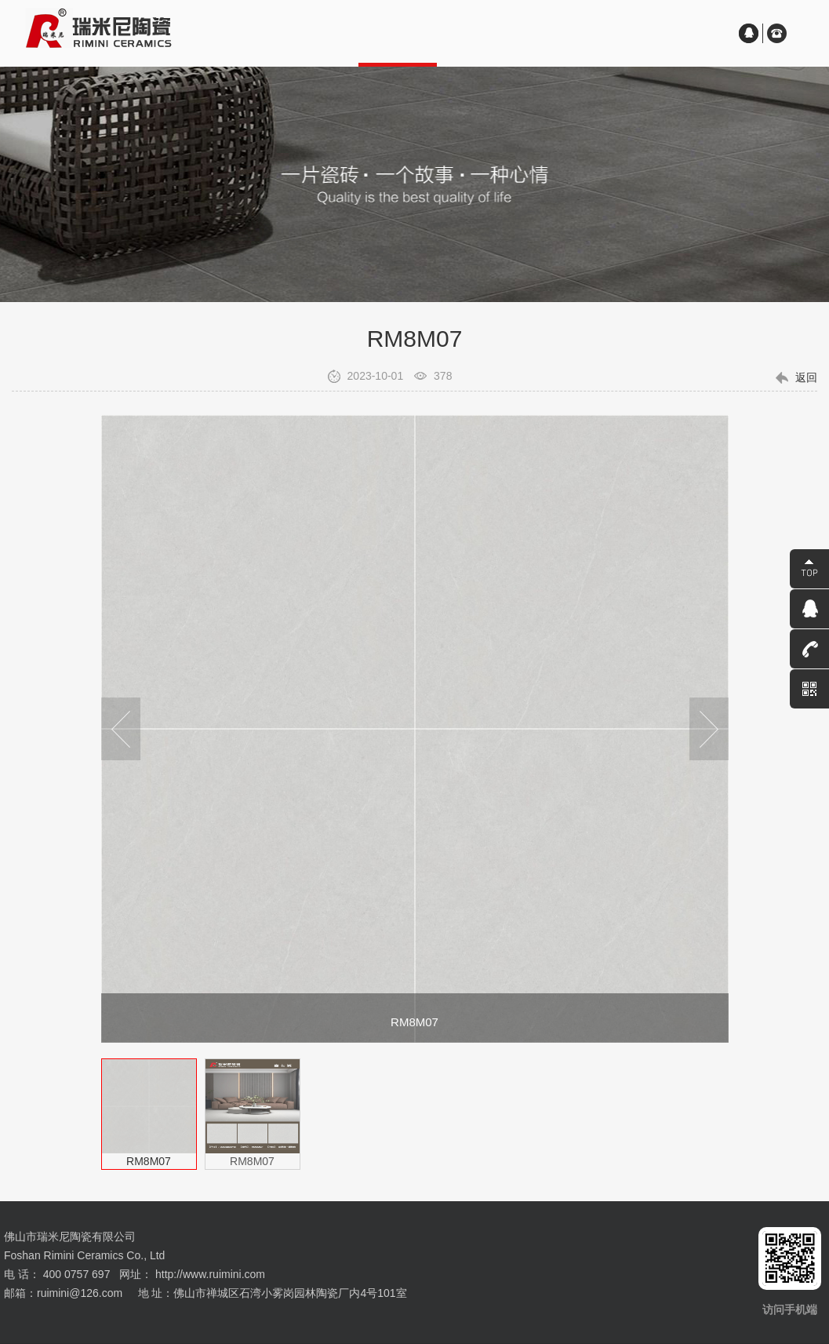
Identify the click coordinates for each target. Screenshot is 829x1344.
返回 (806, 377)
